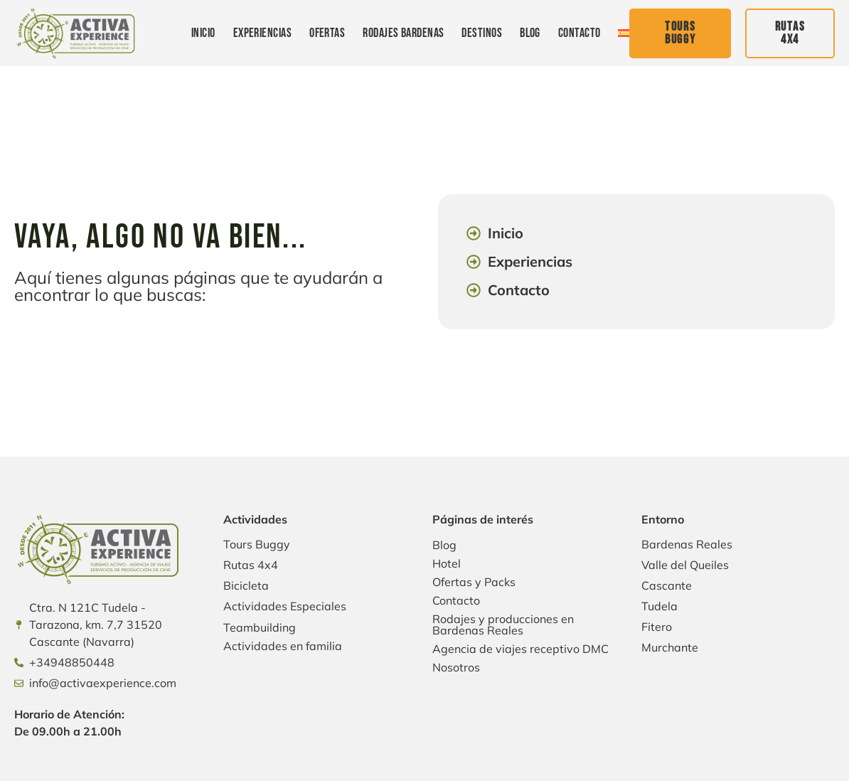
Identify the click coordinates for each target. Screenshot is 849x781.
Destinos (481, 33)
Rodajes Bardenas (403, 33)
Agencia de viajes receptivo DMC (520, 649)
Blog (530, 33)
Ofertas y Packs (474, 582)
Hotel (446, 563)
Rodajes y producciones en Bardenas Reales (503, 624)
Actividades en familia (282, 646)
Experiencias (262, 33)
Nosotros (456, 667)
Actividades (255, 519)
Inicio (203, 33)
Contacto (579, 33)
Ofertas (327, 33)
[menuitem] (623, 33)
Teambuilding (259, 627)
